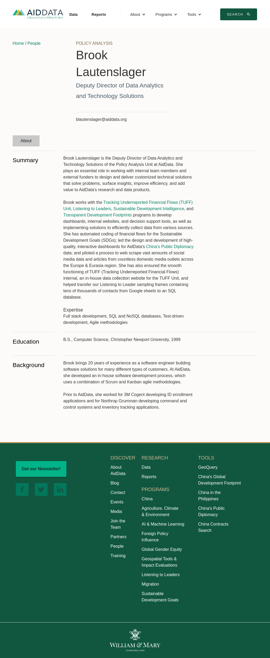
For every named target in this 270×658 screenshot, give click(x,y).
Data (73, 14)
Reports (98, 14)
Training (118, 555)
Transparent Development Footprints (97, 215)
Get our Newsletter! (41, 469)
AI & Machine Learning (163, 524)
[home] (38, 13)
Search (239, 14)
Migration (150, 584)
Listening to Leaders (92, 208)
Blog (114, 483)
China (147, 499)
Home (18, 43)
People (34, 43)
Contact (117, 492)
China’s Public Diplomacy (170, 246)
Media (116, 511)
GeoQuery (208, 467)
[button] (138, 14)
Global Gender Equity (162, 549)
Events (116, 502)
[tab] (26, 140)
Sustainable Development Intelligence (148, 208)
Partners (118, 537)
